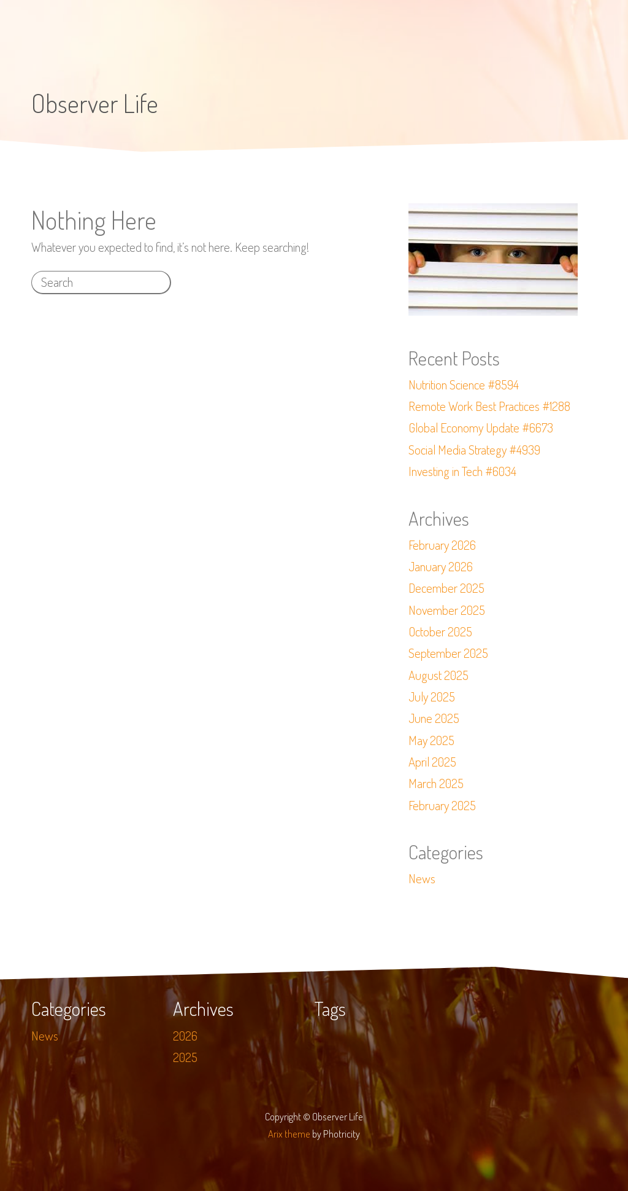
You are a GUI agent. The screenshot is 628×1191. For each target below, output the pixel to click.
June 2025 (433, 718)
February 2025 (442, 805)
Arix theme (289, 1133)
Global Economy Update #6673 (480, 427)
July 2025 (431, 697)
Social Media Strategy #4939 (474, 450)
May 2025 (431, 740)
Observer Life (94, 103)
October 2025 (440, 631)
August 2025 (438, 675)
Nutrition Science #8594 (463, 384)
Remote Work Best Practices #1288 (489, 406)
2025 (185, 1057)
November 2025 (446, 610)
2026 (185, 1036)
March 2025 (436, 783)
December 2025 (446, 588)
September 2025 (448, 653)
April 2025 (432, 762)
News (421, 878)
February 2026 (442, 545)
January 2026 (440, 566)
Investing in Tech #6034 (462, 471)
